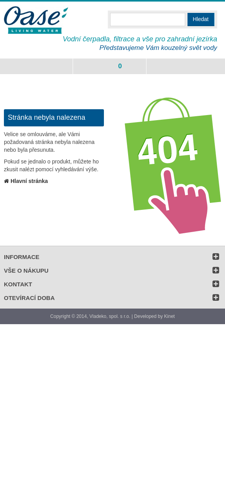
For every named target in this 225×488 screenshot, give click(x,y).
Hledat (201, 19)
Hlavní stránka (26, 181)
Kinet (169, 316)
